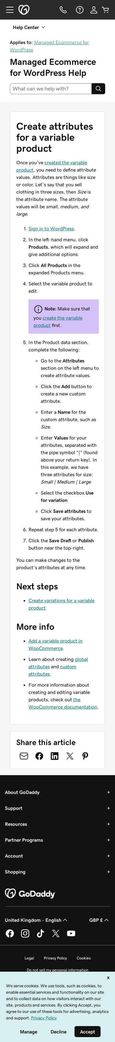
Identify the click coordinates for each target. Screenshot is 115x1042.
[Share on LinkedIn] (54, 756)
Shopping (15, 871)
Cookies (84, 958)
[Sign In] (94, 10)
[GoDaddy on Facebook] (10, 936)
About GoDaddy (22, 792)
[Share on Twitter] (70, 756)
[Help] (79, 10)
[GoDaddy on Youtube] (71, 936)
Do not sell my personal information (57, 970)
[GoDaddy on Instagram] (25, 936)
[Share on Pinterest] (85, 756)
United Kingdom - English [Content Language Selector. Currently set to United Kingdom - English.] (37, 920)
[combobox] (51, 88)
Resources (16, 823)
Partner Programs (24, 839)
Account (14, 855)
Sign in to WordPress (51, 228)
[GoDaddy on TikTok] (40, 936)
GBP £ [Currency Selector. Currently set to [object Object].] (99, 920)
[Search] (98, 88)
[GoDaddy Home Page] (30, 893)
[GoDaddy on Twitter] (56, 936)
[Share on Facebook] (39, 756)
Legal (29, 958)
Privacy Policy (55, 958)
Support (13, 808)
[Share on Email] (24, 756)
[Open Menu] (7, 9)
